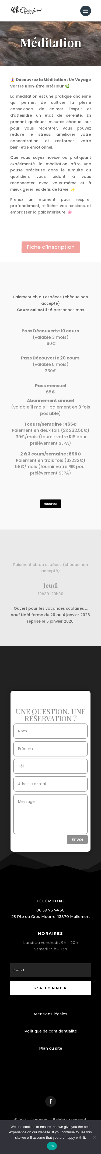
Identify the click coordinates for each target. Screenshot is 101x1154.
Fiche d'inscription (51, 247)
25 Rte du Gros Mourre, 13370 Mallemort (50, 916)
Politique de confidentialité (50, 1031)
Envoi (77, 839)
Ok (52, 1146)
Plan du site (50, 1048)
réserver (50, 503)
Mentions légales (50, 1014)
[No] (94, 1137)
